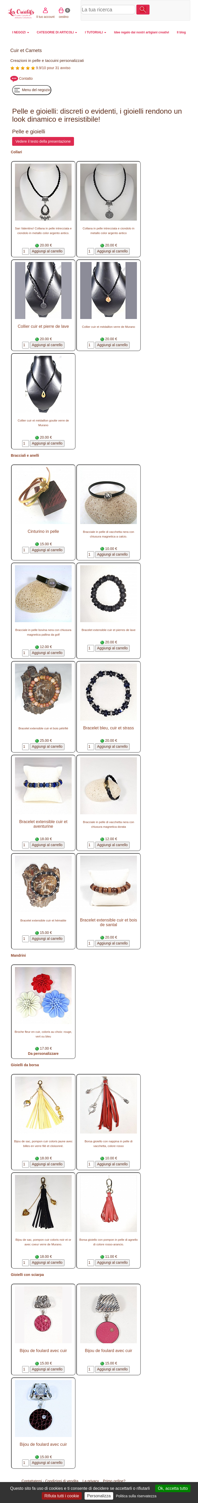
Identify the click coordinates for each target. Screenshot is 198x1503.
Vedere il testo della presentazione (43, 141)
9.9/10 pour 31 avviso (40, 68)
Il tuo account (157, 10)
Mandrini (18, 955)
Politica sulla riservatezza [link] (136, 1496)
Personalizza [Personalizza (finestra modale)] (99, 1496)
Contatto (26, 78)
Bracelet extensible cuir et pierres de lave (108, 629)
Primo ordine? (114, 1481)
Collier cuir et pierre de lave (43, 326)
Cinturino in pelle (43, 531)
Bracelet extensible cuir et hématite (43, 920)
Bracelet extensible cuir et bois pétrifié (43, 728)
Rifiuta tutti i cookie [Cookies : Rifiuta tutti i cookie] (61, 1496)
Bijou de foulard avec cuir (43, 1350)
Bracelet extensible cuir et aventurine (43, 824)
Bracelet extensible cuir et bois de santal (108, 922)
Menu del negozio (31, 90)
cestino (176, 10)
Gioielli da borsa (25, 1065)
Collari (16, 152)
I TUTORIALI (95, 32)
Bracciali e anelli (25, 455)
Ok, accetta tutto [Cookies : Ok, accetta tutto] (173, 1488)
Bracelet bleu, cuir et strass (108, 727)
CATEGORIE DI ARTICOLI (57, 32)
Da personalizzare (43, 1053)
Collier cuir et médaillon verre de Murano (108, 326)
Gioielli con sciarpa (27, 1275)
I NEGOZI (20, 32)
